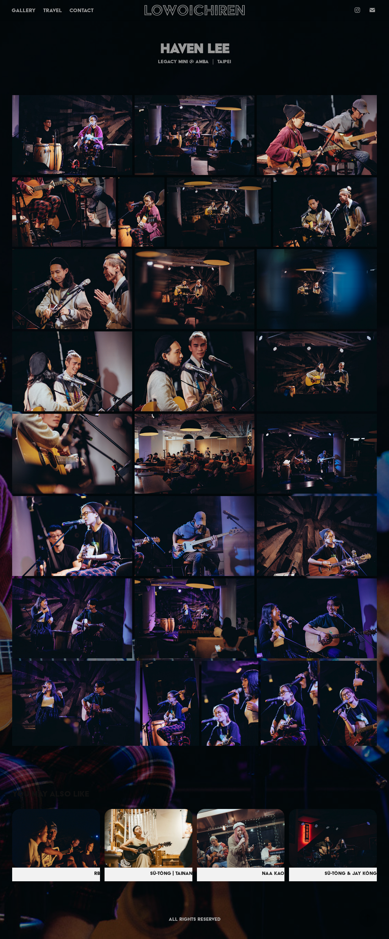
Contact (81, 10)
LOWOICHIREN (195, 10)
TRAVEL (52, 10)
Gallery (24, 10)
